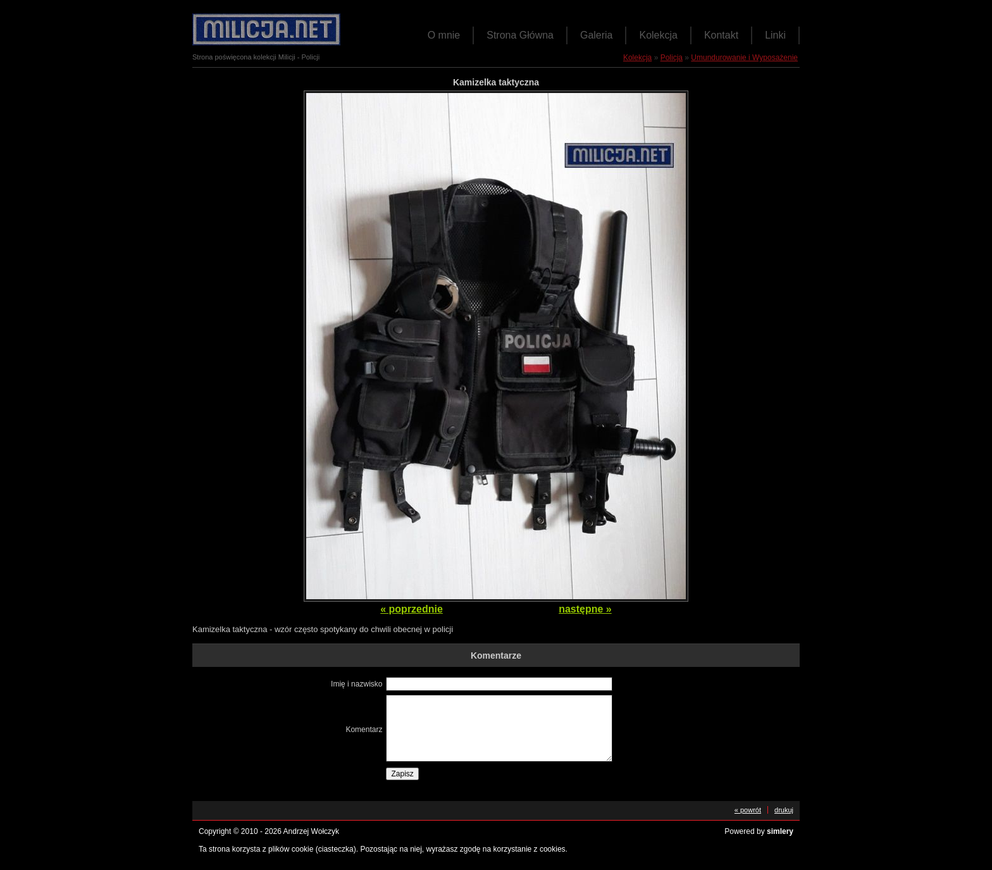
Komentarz (363, 729)
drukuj (783, 810)
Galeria (596, 35)
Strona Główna (520, 35)
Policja (671, 57)
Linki (775, 35)
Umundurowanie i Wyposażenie (744, 57)
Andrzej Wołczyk (311, 831)
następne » (585, 609)
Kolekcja (658, 35)
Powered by (758, 831)
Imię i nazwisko (356, 684)
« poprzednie (411, 609)
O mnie (444, 35)
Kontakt (721, 35)
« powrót (748, 810)
